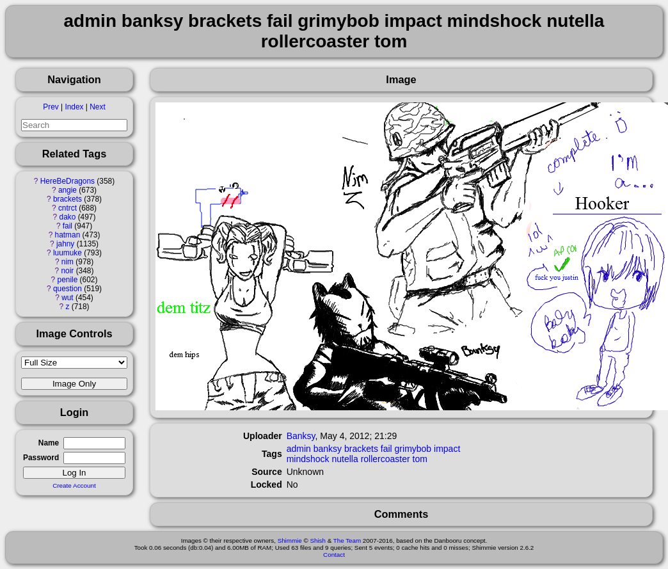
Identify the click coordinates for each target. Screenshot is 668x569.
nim (67, 261)
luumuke (67, 252)
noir (67, 270)
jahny (65, 243)
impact (447, 449)
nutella (345, 459)
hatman (68, 234)
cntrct (67, 208)
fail (67, 225)
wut (67, 297)
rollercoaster (385, 459)
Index (74, 106)
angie (67, 190)
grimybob (413, 449)
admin (299, 449)
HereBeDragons (67, 181)
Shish (318, 540)
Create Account (74, 485)
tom (420, 459)
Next (97, 106)
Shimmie (290, 540)
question (67, 288)
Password (41, 457)
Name (48, 442)
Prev (50, 106)
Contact (334, 554)
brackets (67, 199)
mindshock (308, 459)
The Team (347, 540)
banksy (328, 449)
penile (68, 279)
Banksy (301, 436)
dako (68, 216)
